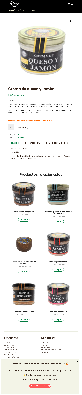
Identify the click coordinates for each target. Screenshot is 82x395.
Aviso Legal (44, 345)
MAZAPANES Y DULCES (10, 350)
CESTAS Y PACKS (9, 343)
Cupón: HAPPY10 (40, 386)
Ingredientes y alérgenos (57, 143)
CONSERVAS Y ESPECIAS (11, 352)
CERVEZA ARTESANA (10, 345)
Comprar (22, 127)
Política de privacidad (48, 347)
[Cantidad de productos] (11, 127)
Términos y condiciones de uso (51, 350)
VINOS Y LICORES (9, 347)
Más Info (15, 143)
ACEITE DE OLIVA (8, 355)
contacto (44, 343)
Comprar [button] (24, 219)
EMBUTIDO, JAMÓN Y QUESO (12, 357)
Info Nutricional (32, 143)
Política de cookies (47, 352)
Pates (17, 10)
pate (17, 137)
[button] (70, 21)
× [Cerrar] (77, 361)
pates (22, 137)
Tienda (11, 10)
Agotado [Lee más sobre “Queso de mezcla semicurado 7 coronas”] (24, 271)
